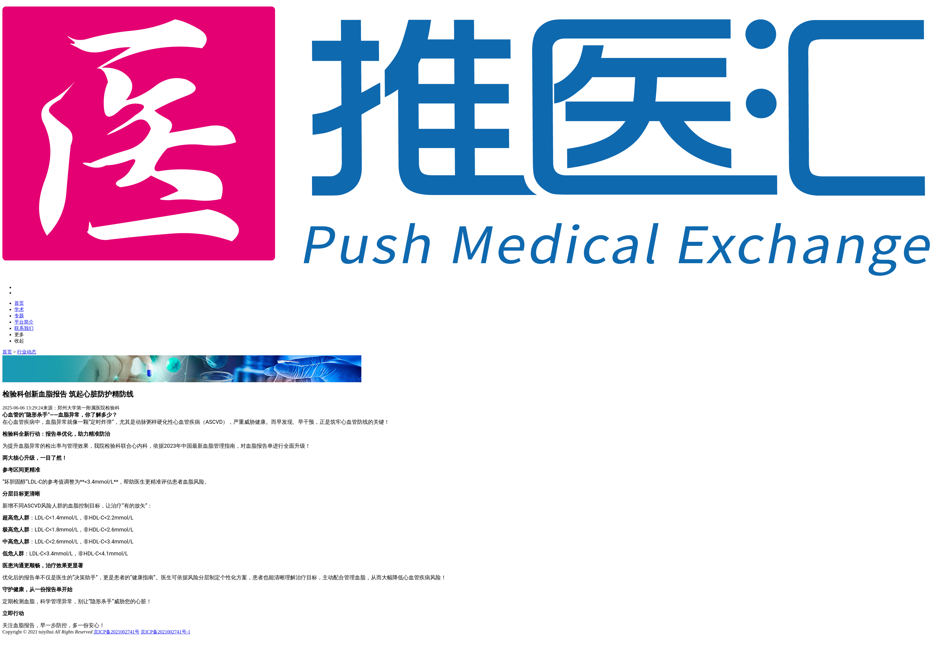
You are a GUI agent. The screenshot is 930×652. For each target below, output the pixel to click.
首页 (19, 303)
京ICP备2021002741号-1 (165, 631)
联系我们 (24, 328)
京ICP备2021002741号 (116, 631)
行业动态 (26, 351)
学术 (19, 309)
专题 (19, 315)
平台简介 (24, 322)
